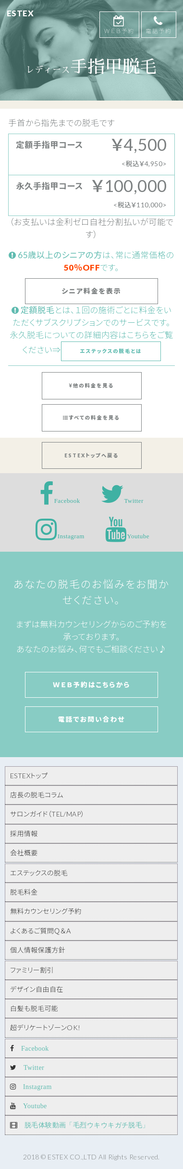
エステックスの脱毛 (39, 873)
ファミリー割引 (32, 970)
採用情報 (24, 833)
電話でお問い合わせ (91, 719)
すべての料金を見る (91, 417)
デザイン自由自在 (36, 989)
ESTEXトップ (29, 776)
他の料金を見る (91, 385)
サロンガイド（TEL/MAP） (47, 814)
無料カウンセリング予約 (46, 911)
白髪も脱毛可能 (34, 1008)
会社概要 (24, 853)
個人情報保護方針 (37, 950)
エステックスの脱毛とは (111, 351)
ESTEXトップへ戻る (91, 455)
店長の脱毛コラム (36, 795)
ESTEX (20, 13)
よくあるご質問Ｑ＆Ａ (41, 931)
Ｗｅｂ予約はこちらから (92, 685)
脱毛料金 (24, 892)
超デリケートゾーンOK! (45, 1027)
